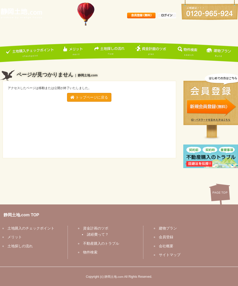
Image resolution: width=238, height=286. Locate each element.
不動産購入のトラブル (100, 243)
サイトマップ (168, 255)
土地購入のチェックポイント (29, 228)
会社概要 (165, 246)
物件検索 (89, 252)
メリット (13, 237)
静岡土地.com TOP (20, 215)
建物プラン (167, 228)
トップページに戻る (89, 97)
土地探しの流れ (19, 246)
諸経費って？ (97, 234)
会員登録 (165, 237)
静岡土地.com (114, 277)
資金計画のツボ (94, 228)
